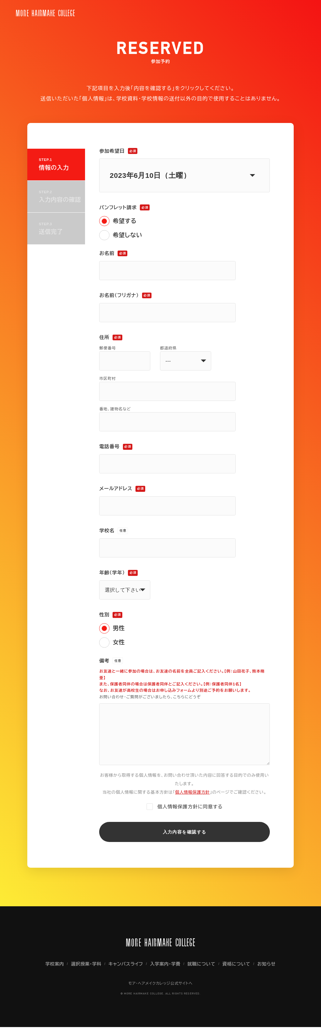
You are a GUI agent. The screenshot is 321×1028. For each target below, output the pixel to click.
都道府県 (168, 348)
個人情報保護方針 (192, 791)
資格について (237, 964)
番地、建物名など (115, 409)
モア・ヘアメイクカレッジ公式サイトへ (160, 985)
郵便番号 (107, 348)
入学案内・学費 (165, 964)
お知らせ (268, 964)
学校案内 (53, 964)
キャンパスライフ (125, 964)
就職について (202, 964)
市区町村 (107, 378)
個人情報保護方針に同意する (189, 805)
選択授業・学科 (85, 964)
